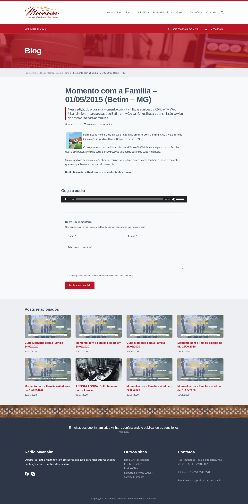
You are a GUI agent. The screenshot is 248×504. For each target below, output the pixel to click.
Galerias (181, 12)
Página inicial (31, 72)
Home (109, 12)
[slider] (119, 199)
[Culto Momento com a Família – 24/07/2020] (48, 326)
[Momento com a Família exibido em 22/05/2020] (150, 369)
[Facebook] (27, 474)
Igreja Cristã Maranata (136, 459)
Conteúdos (196, 12)
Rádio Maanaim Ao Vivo (182, 28)
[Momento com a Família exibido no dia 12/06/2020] (48, 369)
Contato (211, 12)
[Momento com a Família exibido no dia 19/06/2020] (200, 326)
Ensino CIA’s (131, 468)
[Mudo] (173, 199)
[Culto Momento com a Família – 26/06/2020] (150, 326)
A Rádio (144, 12)
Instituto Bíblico (133, 463)
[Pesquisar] (222, 12)
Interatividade (163, 12)
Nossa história (125, 12)
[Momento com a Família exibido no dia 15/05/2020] (200, 369)
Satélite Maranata (134, 476)
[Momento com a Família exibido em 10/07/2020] (99, 326)
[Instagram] (33, 474)
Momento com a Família (59, 72)
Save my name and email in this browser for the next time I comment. (101, 275)
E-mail (132, 236)
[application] (124, 199)
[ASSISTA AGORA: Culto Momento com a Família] (99, 369)
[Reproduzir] (65, 199)
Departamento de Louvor (138, 472)
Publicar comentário (79, 285)
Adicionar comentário (80, 247)
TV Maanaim (213, 28)
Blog (42, 72)
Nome (72, 236)
